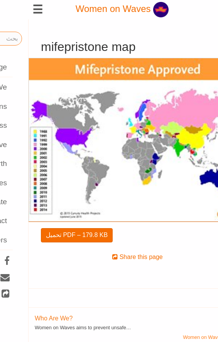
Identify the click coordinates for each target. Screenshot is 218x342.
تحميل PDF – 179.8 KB (48, 235)
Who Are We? (25, 318)
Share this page (109, 257)
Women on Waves (93, 8)
